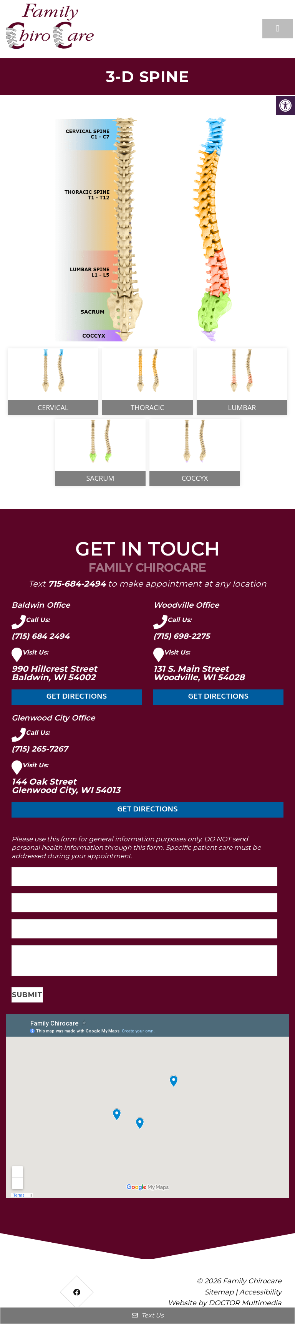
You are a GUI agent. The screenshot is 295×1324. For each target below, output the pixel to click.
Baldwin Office (41, 605)
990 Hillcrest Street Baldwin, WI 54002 (54, 673)
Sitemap (219, 1292)
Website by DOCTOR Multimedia (225, 1303)
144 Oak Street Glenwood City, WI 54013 (66, 786)
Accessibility (260, 1292)
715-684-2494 (77, 584)
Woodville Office (186, 605)
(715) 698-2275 (181, 636)
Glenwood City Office (53, 717)
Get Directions (76, 697)
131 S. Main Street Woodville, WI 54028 (199, 673)
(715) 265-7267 (40, 749)
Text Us (148, 1315)
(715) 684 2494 (41, 636)
